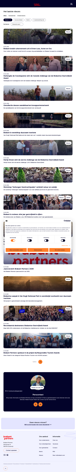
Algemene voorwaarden (7, 463)
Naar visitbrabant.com (59, 455)
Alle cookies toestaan (60, 250)
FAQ (54, 451)
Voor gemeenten (43, 447)
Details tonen (65, 245)
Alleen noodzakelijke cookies (16, 250)
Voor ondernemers (44, 440)
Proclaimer (22, 463)
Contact (55, 447)
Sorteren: (6, 24)
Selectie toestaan (38, 250)
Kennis (41, 451)
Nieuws (41, 455)
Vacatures (55, 444)
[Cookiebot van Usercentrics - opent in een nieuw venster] (63, 221)
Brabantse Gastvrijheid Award (45, 463)
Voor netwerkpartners (45, 444)
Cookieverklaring (36, 463)
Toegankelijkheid (28, 463)
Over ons (55, 440)
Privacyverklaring (16, 463)
